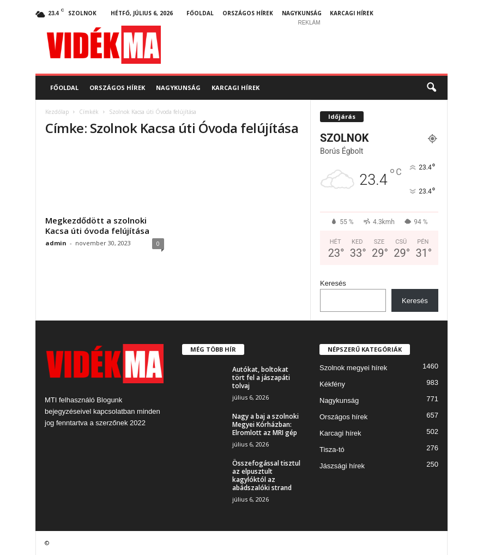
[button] (431, 88)
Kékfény (332, 384)
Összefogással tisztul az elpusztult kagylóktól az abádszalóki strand (266, 475)
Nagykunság (302, 13)
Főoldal (200, 13)
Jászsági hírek (342, 466)
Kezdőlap (57, 112)
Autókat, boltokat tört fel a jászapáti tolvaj (261, 377)
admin (56, 243)
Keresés (333, 283)
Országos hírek (247, 13)
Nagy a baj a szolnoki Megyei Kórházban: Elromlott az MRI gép (265, 424)
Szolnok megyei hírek (353, 368)
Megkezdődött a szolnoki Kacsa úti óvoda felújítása (97, 225)
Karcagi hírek (351, 13)
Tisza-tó (332, 449)
